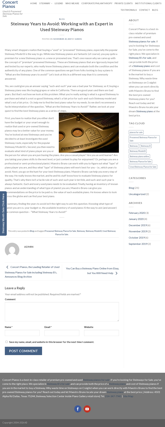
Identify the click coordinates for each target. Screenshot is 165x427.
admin (78, 39)
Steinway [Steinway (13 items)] (134, 146)
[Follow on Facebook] (77, 408)
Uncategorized (137, 194)
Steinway (46, 3)
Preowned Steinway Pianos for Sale (60, 231)
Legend (59, 3)
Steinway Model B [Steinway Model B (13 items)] (138, 151)
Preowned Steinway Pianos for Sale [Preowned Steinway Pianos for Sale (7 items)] (143, 139)
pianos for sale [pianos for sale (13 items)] (136, 132)
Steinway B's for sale (58, 383)
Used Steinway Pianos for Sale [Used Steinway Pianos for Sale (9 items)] (143, 167)
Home (33, 3)
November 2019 (138, 231)
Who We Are (72, 3)
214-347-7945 (113, 396)
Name (8, 327)
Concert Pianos (10, 4)
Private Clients (124, 3)
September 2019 (138, 243)
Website (88, 327)
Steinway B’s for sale (140, 57)
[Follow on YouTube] (87, 408)
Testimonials (129, 10)
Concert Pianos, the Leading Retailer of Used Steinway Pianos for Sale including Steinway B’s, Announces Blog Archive (32, 271)
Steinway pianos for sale (142, 41)
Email (48, 327)
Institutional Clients (148, 3)
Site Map (128, 396)
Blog (155, 10)
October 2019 (137, 237)
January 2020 (136, 218)
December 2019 (138, 225)
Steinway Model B (94, 231)
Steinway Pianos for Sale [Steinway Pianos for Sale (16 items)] (140, 161)
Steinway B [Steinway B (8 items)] (146, 146)
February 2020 (137, 212)
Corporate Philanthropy (96, 3)
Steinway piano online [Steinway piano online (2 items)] (139, 156)
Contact (144, 10)
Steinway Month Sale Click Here (3, 213)
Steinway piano (141, 65)
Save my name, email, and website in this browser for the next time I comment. (51, 342)
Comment (10, 299)
